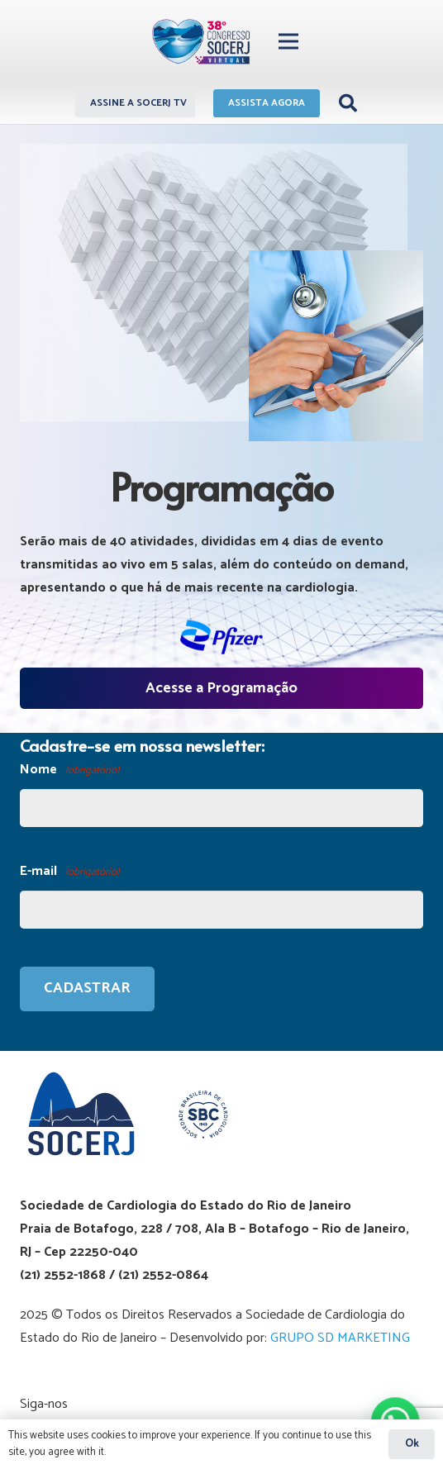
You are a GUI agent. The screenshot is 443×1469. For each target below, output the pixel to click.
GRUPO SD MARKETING (340, 1338)
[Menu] (288, 41)
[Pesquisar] (348, 103)
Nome (69, 770)
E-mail (69, 872)
